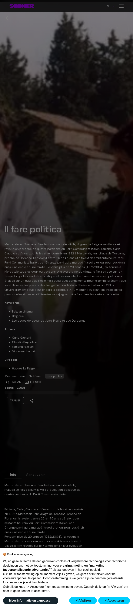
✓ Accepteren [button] (114, 600)
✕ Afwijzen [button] (83, 600)
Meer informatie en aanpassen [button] (30, 600)
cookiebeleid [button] (91, 569)
